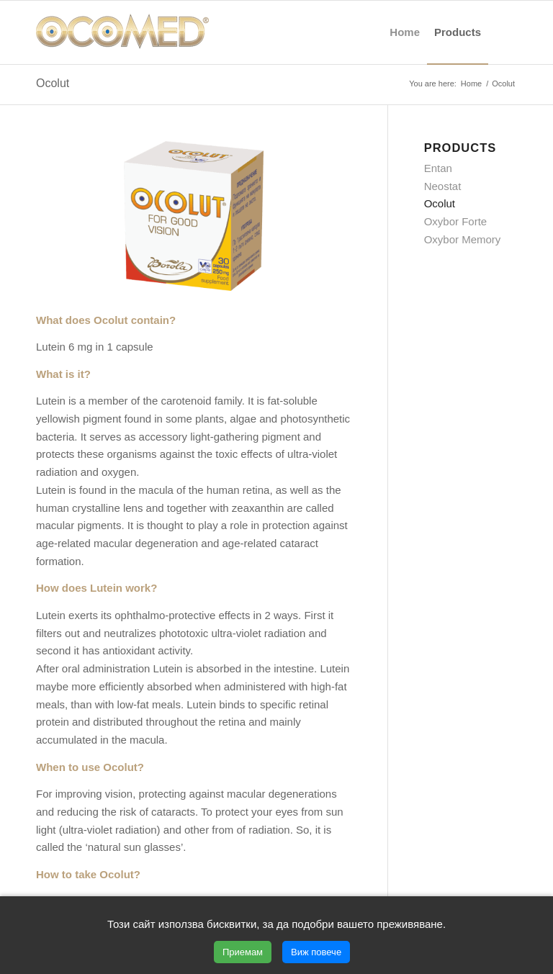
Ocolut (52, 83)
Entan (438, 168)
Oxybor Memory (462, 239)
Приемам (242, 952)
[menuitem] (404, 32)
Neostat (443, 186)
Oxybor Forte (455, 221)
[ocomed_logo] (122, 32)
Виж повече (316, 952)
